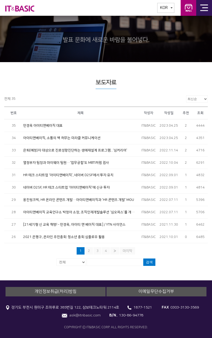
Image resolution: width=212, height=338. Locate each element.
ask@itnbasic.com (85, 315)
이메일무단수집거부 (156, 291)
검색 (149, 262)
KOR (164, 8)
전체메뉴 (204, 8)
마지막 (127, 251)
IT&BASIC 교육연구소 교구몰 (188, 8)
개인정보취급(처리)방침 (55, 291)
